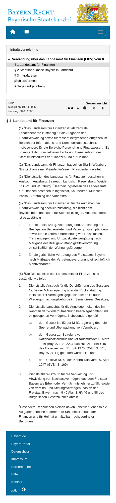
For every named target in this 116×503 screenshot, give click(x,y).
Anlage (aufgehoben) (29, 86)
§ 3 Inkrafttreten (25, 75)
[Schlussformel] (25, 81)
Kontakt (16, 482)
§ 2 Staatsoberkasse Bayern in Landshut (43, 70)
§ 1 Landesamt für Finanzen (34, 65)
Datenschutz (20, 451)
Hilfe (14, 474)
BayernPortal (20, 444)
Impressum (19, 459)
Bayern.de (18, 436)
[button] (9, 59)
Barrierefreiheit (21, 467)
